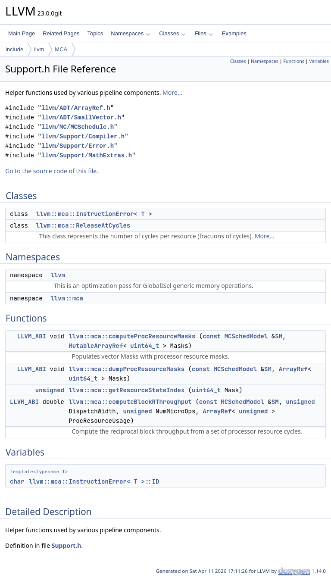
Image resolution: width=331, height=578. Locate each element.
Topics (95, 33)
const (212, 336)
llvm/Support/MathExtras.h (86, 155)
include (14, 49)
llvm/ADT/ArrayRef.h (75, 108)
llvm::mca (66, 298)
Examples (234, 33)
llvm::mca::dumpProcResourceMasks (126, 369)
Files (203, 33)
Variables (319, 61)
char (17, 481)
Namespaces (130, 33)
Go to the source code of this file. (51, 171)
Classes (172, 33)
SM (278, 336)
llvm (39, 49)
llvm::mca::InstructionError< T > (94, 214)
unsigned (49, 390)
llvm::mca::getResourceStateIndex (126, 390)
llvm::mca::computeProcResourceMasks (132, 336)
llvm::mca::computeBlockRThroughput (130, 402)
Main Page (21, 33)
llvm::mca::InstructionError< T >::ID (94, 481)
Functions (293, 61)
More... (172, 92)
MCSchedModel (246, 336)
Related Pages (61, 33)
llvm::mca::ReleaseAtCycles (83, 225)
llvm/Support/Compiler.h (83, 136)
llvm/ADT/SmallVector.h (81, 117)
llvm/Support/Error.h (77, 146)
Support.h (66, 545)
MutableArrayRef (96, 346)
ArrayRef (293, 369)
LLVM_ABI (31, 336)
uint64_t (144, 346)
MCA (61, 49)
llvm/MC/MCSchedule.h (77, 127)
